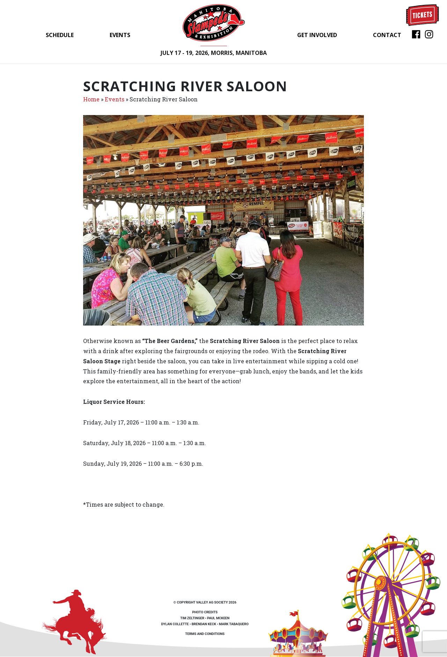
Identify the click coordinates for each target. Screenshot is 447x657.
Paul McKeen (218, 618)
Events (120, 35)
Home (91, 99)
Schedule (60, 35)
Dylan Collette (175, 624)
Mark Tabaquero (234, 624)
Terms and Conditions (205, 634)
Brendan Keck (204, 624)
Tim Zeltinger (192, 618)
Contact (387, 35)
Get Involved (317, 35)
